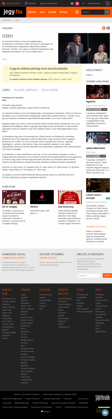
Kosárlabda (81, 297)
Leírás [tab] (6, 90)
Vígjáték (24, 297)
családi (52, 12)
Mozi (98, 289)
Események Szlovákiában (41, 407)
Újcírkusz (24, 365)
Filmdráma (100, 295)
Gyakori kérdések (32, 399)
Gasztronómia (45, 300)
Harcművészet (83, 309)
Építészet (62, 321)
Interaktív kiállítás (62, 314)
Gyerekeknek (63, 318)
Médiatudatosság (22, 403)
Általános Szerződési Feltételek (26, 394)
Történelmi (62, 301)
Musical (24, 300)
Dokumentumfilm (102, 320)
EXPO (60, 324)
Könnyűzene (7, 318)
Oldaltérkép (83, 403)
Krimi (23, 346)
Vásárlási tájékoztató (51, 399)
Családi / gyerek (8, 301)
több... (5, 59)
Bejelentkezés (94, 3)
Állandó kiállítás (64, 304)
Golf (78, 300)
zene (42, 12)
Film (41, 309)
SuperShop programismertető (63, 403)
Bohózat (24, 343)
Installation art (64, 327)
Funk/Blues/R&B (9, 333)
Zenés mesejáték (28, 357)
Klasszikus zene (8, 299)
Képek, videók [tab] (50, 90)
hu (83, 3)
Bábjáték (24, 312)
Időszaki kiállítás (65, 299)
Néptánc (24, 374)
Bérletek (32, 3)
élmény (63, 12)
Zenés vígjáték (27, 371)
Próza (23, 329)
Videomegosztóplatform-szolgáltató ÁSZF (60, 394)
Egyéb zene (7, 313)
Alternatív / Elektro (6, 336)
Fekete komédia (27, 351)
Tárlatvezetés (63, 307)
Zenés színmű (27, 317)
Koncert (42, 303)
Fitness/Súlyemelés (85, 312)
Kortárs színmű (27, 320)
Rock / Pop (6, 310)
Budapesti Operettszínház (96, 202)
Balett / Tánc (26, 306)
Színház (25, 289)
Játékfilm (99, 317)
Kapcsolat (67, 399)
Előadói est (25, 326)
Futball (79, 306)
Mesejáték (25, 303)
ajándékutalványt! (13, 257)
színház (32, 12)
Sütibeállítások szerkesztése (76, 407)
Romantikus (100, 312)
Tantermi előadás (28, 368)
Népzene (6, 304)
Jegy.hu (89, 75)
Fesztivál (45, 289)
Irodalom (24, 354)
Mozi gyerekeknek (101, 330)
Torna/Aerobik (82, 295)
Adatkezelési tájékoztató (12, 399)
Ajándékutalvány (13, 3)
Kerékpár (80, 303)
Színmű (24, 337)
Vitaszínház (25, 377)
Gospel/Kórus (7, 327)
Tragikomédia (26, 380)
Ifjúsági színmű (27, 340)
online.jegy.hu (48, 257)
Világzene (6, 316)
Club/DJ (5, 330)
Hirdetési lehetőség (40, 403)
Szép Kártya (83, 399)
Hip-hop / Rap (7, 324)
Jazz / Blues (7, 321)
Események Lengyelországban (15, 407)
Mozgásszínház (27, 348)
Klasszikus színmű (25, 332)
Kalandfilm (100, 323)
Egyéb (23, 295)
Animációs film (101, 300)
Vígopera (24, 383)
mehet (107, 275)
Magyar (45, 411)
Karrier (58, 407)
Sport (80, 289)
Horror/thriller (101, 314)
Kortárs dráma (27, 323)
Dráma (23, 314)
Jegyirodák (6, 403)
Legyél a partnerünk (48, 3)
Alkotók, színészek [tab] (25, 90)
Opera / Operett (8, 307)
